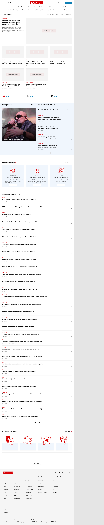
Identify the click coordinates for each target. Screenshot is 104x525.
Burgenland (23, 6)
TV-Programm (28, 486)
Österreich (30, 6)
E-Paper (15, 481)
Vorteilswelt (28, 481)
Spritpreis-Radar (12, 9)
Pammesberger (17, 498)
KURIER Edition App (43, 492)
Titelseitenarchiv (29, 498)
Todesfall (28, 59)
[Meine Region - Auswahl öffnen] (17, 3)
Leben (4, 501)
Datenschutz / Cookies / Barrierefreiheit (56, 519)
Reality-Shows (59, 14)
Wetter (3, 212)
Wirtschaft (41, 6)
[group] (19, 124)
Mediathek (16, 483)
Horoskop (16, 495)
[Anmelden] (61, 2)
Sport (46, 6)
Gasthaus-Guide (30, 9)
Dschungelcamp (68, 14)
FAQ (54, 489)
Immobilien (52, 9)
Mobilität (5, 512)
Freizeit (55, 6)
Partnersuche (28, 495)
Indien (3, 197)
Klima (4, 509)
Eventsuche (28, 492)
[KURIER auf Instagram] (62, 473)
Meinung (38, 9)
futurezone (41, 486)
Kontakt (55, 492)
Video (3, 257)
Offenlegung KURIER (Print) (34, 519)
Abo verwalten (56, 481)
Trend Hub (4, 18)
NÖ (18, 6)
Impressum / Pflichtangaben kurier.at (12, 519)
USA (3, 227)
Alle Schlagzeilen (55, 153)
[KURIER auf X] (66, 473)
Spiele (27, 483)
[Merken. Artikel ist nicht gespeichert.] (23, 43)
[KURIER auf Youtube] (59, 473)
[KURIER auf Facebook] (55, 473)
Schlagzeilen (9, 6)
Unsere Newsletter (8, 162)
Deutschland (41, 143)
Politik (35, 6)
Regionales (6, 483)
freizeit (5, 495)
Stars (66, 6)
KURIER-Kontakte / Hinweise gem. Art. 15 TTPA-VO (44, 522)
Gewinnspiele (17, 486)
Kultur (50, 6)
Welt (51, 59)
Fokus (4, 498)
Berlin (3, 407)
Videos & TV (45, 9)
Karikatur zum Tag (62, 9)
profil (39, 483)
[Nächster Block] (35, 104)
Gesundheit (61, 6)
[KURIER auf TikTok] (69, 473)
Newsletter (16, 489)
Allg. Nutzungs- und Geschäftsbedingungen (14, 522)
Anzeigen (55, 483)
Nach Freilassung (30, 82)
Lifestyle (49, 14)
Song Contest (21, 9)
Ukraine (4, 59)
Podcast (15, 492)
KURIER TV (41, 481)
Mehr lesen (37, 422)
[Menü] (4, 3)
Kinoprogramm (29, 489)
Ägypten (4, 347)
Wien (15, 6)
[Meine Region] (12, 3)
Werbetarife (55, 486)
